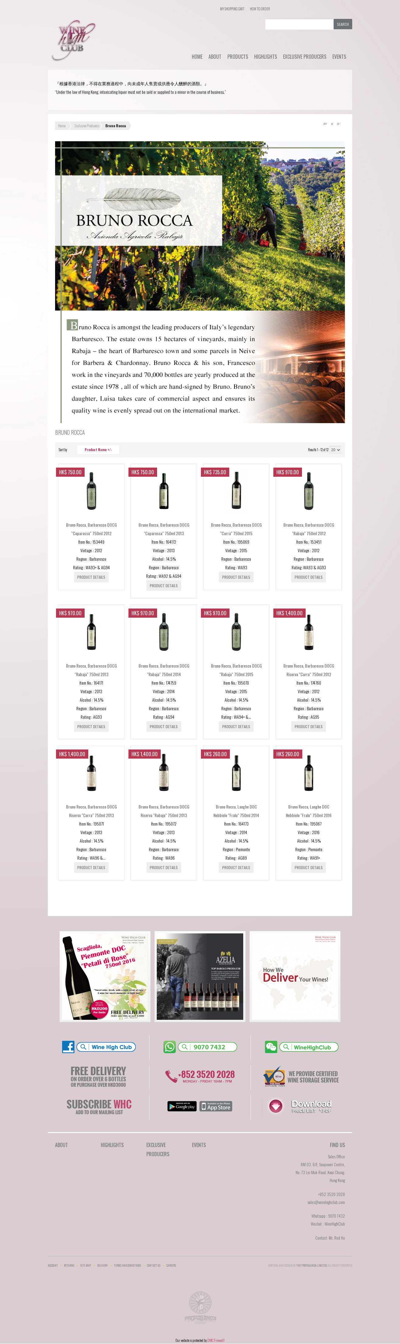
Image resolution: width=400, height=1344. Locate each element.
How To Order (260, 8)
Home (197, 56)
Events (339, 56)
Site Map (85, 1265)
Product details (91, 577)
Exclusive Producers (304, 56)
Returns (69, 1265)
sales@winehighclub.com (326, 1202)
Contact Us (153, 1265)
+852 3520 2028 (331, 1194)
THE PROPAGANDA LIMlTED (311, 1265)
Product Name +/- (98, 449)
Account (53, 1265)
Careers (171, 1265)
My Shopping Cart (232, 8)
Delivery (102, 1265)
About (215, 56)
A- (338, 123)
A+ (325, 123)
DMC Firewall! (216, 1340)
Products (237, 56)
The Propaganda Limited (200, 1309)
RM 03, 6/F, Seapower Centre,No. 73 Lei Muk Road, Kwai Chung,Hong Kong (320, 1172)
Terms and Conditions (127, 1265)
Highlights (265, 56)
